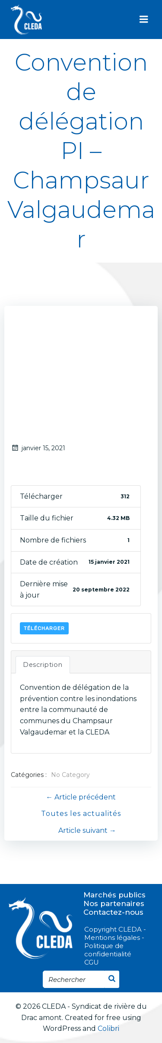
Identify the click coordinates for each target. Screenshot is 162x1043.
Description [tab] (43, 665)
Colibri (108, 1028)
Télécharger (44, 628)
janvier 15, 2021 (38, 448)
